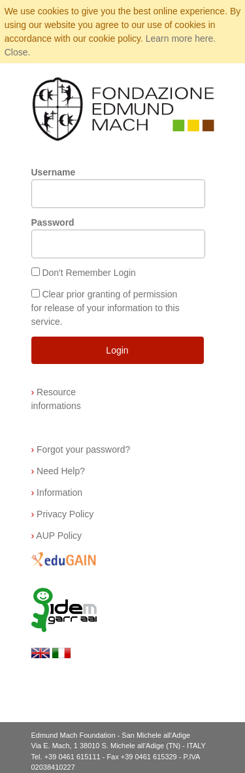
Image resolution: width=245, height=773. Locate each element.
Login (117, 350)
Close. (18, 52)
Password (52, 222)
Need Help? (58, 471)
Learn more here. (181, 38)
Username (53, 172)
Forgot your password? (81, 449)
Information (57, 492)
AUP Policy (56, 535)
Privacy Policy (62, 514)
